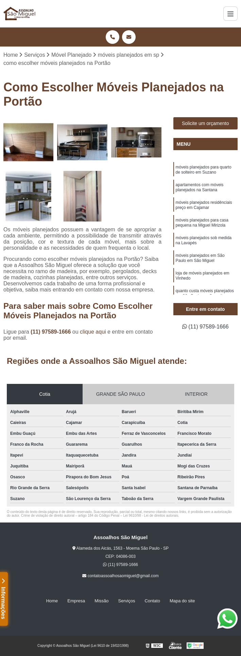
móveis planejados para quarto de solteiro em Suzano (203, 170)
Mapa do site (182, 600)
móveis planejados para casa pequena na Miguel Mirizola (202, 223)
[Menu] (230, 14)
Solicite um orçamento (205, 123)
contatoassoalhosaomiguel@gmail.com (120, 575)
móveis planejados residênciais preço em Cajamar (204, 205)
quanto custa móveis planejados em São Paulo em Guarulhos (205, 293)
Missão (101, 600)
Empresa (76, 600)
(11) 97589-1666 (51, 332)
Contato (152, 600)
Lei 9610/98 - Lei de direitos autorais (150, 515)
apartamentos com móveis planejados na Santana (200, 187)
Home (52, 600)
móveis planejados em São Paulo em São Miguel (200, 258)
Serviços (126, 600)
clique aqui (93, 332)
